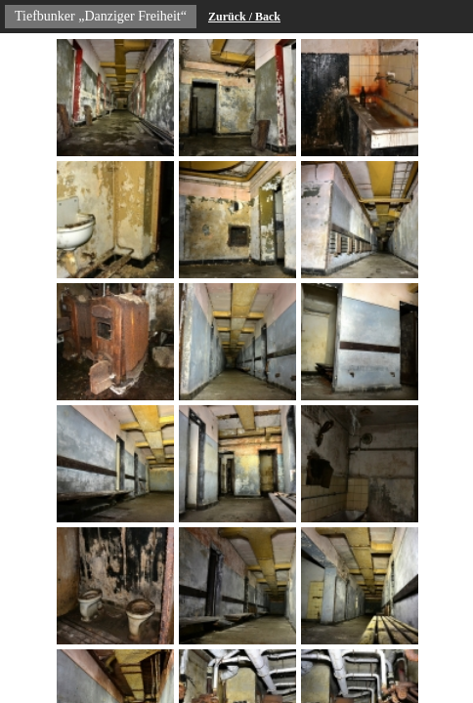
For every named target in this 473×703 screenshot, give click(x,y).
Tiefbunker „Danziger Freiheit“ (101, 16)
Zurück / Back (244, 16)
